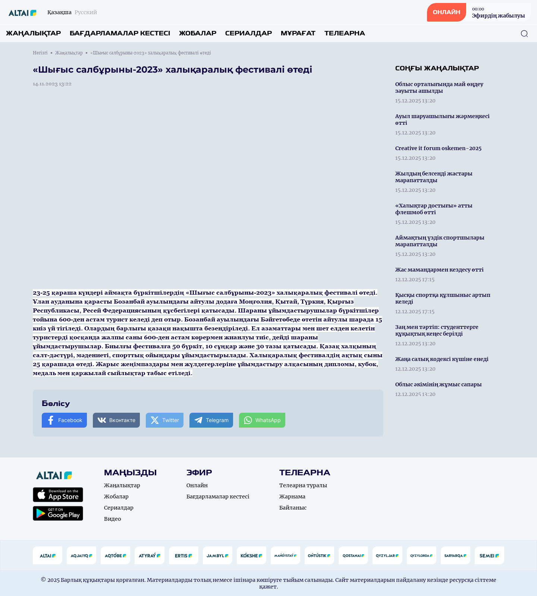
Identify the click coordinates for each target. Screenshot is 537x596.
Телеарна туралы (303, 485)
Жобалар (197, 33)
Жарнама (292, 496)
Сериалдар (248, 33)
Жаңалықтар (33, 33)
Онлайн (197, 485)
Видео (112, 519)
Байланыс (293, 507)
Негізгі (40, 53)
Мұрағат (298, 33)
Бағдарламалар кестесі (120, 33)
